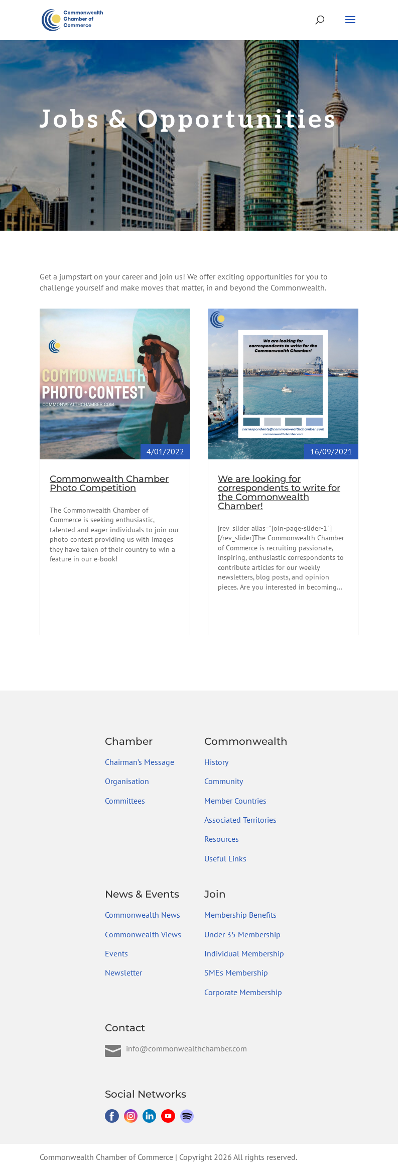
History (216, 762)
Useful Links (225, 858)
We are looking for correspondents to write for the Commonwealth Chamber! (279, 492)
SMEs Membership (236, 972)
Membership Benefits (240, 915)
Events (116, 953)
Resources (221, 839)
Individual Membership (244, 953)
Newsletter (123, 972)
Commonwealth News (142, 915)
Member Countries (235, 801)
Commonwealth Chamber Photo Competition (109, 483)
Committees (125, 801)
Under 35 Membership (242, 934)
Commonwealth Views (143, 934)
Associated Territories (240, 820)
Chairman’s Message (139, 762)
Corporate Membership (243, 992)
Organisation (127, 781)
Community (223, 781)
